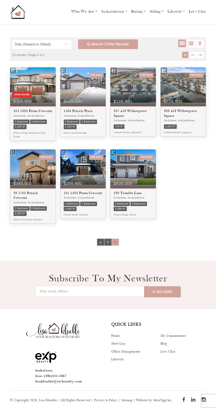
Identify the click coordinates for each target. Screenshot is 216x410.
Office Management (125, 352)
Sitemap (128, 400)
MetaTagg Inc (165, 400)
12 (185, 54)
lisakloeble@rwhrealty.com (58, 381)
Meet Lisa (118, 344)
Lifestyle (174, 11)
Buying (137, 11)
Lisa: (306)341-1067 (50, 376)
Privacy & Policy (106, 400)
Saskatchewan (112, 11)
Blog (164, 344)
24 (193, 54)
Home (115, 336)
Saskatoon (44, 371)
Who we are (82, 11)
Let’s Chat (197, 11)
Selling (155, 11)
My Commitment (173, 336)
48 (200, 54)
